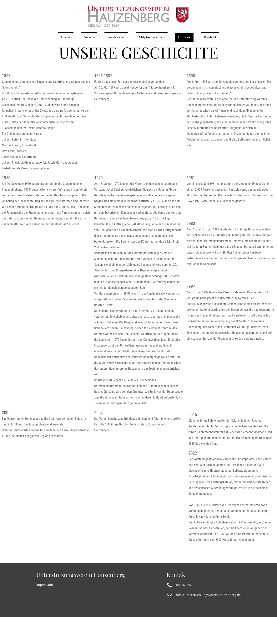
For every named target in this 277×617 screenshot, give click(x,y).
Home (66, 37)
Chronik (184, 37)
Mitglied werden (152, 37)
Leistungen (116, 37)
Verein (89, 37)
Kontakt (210, 37)
